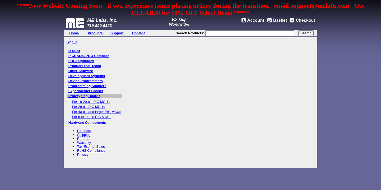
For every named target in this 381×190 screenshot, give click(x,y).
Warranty (84, 143)
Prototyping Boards (84, 96)
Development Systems (86, 76)
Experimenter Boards (85, 91)
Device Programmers (85, 81)
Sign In (72, 42)
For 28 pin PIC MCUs (88, 107)
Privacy (83, 154)
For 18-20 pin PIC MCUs (90, 102)
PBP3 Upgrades (81, 61)
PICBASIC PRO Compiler (88, 56)
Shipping (84, 135)
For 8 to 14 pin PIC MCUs (91, 117)
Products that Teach (84, 66)
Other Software (80, 71)
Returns (83, 139)
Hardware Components (87, 123)
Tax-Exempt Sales (91, 147)
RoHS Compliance (91, 151)
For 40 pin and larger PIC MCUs (96, 112)
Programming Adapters (87, 86)
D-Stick (74, 51)
